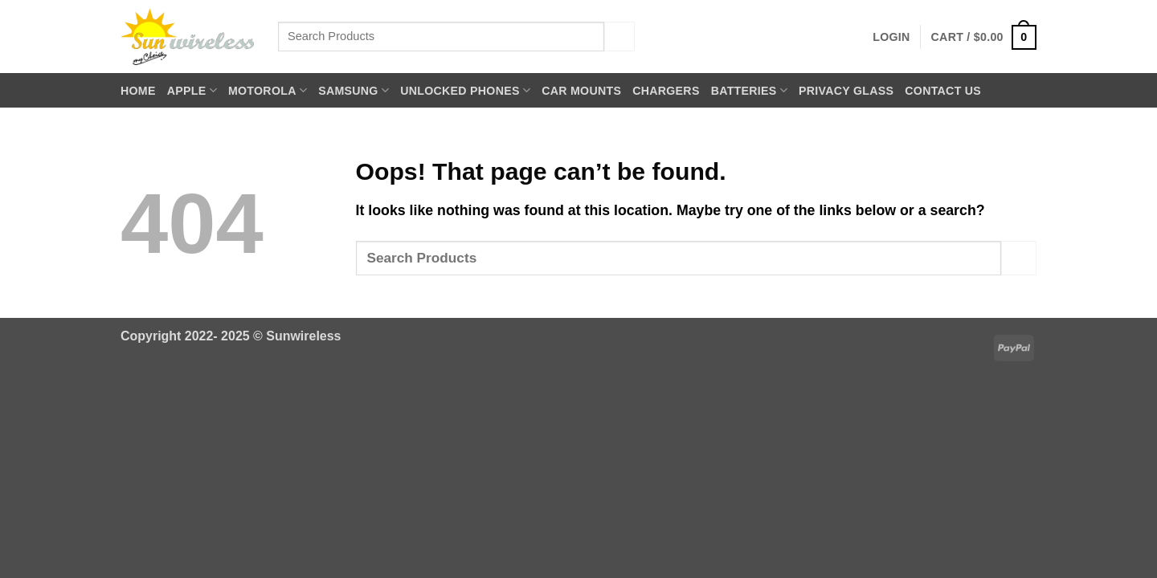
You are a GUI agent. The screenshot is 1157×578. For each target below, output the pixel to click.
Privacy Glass (846, 90)
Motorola (267, 90)
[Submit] (619, 36)
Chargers (665, 90)
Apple (192, 90)
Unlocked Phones (465, 90)
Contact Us (943, 90)
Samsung (353, 90)
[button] (891, 37)
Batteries (749, 90)
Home (138, 90)
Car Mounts (581, 90)
